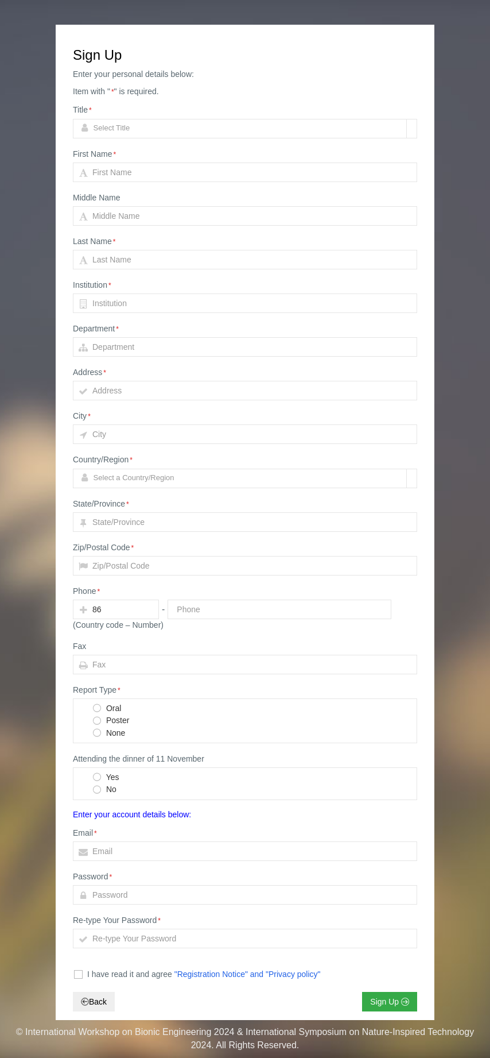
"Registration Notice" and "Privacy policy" (247, 974)
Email (85, 832)
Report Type (96, 689)
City (82, 415)
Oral (106, 709)
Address (89, 372)
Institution (92, 284)
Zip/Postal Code (103, 547)
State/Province (101, 503)
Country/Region (103, 459)
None (108, 733)
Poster (110, 721)
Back (94, 1001)
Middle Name (96, 197)
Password (92, 876)
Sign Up (389, 1001)
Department (96, 328)
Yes (105, 777)
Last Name (94, 241)
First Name (94, 154)
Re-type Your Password (117, 920)
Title (82, 109)
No (104, 790)
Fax (79, 646)
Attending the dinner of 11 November (138, 758)
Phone (86, 591)
